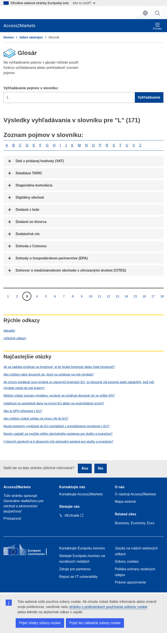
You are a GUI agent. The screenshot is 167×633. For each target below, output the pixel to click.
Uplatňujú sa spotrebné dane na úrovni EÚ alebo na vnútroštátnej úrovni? (53, 403)
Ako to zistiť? (84, 3)
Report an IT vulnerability (78, 577)
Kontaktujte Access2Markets (81, 494)
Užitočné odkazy (14, 338)
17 (153, 296)
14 (126, 296)
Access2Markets (17, 487)
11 (99, 296)
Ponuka (157, 26)
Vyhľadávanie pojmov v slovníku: (30, 88)
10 (90, 296)
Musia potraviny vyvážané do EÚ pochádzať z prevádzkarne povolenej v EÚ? (56, 426)
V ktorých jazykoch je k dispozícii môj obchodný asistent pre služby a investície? (58, 441)
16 (144, 296)
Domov (8, 37)
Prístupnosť (12, 518)
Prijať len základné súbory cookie (94, 623)
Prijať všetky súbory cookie (40, 623)
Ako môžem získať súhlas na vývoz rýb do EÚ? (35, 418)
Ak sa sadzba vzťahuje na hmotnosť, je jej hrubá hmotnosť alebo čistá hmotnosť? (59, 367)
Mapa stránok (125, 501)
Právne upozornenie (130, 582)
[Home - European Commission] (27, 550)
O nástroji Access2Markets (135, 494)
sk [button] (145, 13)
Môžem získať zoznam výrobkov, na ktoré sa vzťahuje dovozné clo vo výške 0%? (59, 395)
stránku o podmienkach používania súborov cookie (108, 607)
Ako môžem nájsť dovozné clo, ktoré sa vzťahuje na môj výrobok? (48, 374)
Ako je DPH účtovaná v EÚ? (22, 411)
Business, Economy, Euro (134, 523)
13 (117, 296)
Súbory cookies (127, 561)
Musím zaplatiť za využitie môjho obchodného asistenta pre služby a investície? (57, 433)
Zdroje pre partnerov (75, 569)
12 (108, 296)
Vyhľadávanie (157, 13)
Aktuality (9, 330)
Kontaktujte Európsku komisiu (82, 548)
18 (162, 296)
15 (135, 296)
